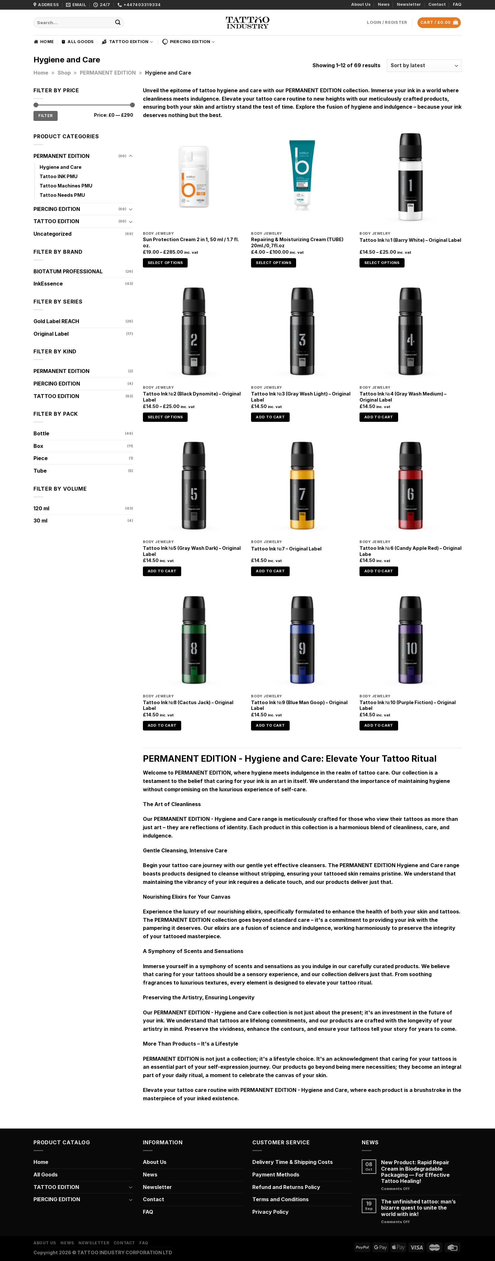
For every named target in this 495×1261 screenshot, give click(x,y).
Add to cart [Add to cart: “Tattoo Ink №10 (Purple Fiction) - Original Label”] (378, 725)
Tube (40, 470)
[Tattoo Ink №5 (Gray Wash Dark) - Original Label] (194, 486)
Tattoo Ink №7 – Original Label (286, 548)
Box (38, 446)
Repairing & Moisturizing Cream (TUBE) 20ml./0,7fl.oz (297, 242)
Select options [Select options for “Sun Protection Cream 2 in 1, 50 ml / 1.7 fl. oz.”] (165, 262)
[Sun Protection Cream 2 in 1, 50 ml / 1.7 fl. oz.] (194, 177)
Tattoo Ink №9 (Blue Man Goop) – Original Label (299, 705)
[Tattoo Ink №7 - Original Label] (302, 486)
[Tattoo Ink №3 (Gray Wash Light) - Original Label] (302, 331)
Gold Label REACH (56, 321)
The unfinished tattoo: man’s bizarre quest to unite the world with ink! (418, 1208)
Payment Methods (275, 1174)
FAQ (457, 4)
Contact (437, 4)
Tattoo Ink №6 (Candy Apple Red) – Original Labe (410, 551)
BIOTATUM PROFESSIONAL (68, 271)
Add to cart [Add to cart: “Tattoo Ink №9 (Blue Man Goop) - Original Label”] (270, 725)
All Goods (77, 41)
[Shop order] (424, 65)
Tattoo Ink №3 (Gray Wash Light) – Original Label (300, 397)
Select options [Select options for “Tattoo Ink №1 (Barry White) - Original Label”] (382, 262)
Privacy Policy (270, 1212)
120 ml (41, 508)
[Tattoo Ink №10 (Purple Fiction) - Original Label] (411, 640)
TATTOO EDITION (127, 42)
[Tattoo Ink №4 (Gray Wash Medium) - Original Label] (411, 331)
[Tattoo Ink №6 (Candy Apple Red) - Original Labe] (411, 486)
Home (43, 41)
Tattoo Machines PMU (66, 185)
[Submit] (118, 22)
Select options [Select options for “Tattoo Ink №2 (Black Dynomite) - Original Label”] (165, 417)
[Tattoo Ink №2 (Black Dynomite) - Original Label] (194, 331)
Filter (45, 115)
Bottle (41, 433)
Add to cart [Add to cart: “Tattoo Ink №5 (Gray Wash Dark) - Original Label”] (162, 571)
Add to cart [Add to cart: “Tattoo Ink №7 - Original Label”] (270, 571)
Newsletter (409, 4)
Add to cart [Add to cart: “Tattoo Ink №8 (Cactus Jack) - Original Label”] (162, 725)
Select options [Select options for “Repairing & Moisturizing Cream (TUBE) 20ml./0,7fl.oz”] (273, 262)
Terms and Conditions (280, 1199)
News (384, 4)
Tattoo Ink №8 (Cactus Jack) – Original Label (188, 705)
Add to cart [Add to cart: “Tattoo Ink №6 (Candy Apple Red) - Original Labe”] (378, 571)
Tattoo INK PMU (59, 176)
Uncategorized (52, 234)
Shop (64, 72)
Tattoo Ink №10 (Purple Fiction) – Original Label (407, 705)
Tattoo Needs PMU (62, 195)
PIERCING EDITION (188, 42)
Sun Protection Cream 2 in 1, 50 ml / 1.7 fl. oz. (191, 242)
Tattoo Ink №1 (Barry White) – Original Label (410, 240)
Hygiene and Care (60, 167)
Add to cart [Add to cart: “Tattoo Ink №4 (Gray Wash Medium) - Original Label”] (378, 417)
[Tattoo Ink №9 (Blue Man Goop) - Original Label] (302, 640)
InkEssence (48, 283)
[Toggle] (130, 156)
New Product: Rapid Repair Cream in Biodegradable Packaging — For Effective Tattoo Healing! (415, 1171)
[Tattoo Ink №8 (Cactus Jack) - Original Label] (194, 640)
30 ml (40, 520)
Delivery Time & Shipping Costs (292, 1162)
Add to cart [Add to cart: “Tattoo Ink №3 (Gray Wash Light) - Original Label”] (270, 417)
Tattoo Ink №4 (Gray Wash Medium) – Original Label (403, 397)
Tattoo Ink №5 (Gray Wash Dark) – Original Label (192, 551)
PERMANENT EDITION (108, 72)
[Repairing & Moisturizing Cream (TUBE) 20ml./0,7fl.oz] (302, 177)
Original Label (51, 334)
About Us (361, 4)
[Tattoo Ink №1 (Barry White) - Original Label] (411, 177)
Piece (40, 458)
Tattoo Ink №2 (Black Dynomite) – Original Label (192, 397)
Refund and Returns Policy (286, 1187)
